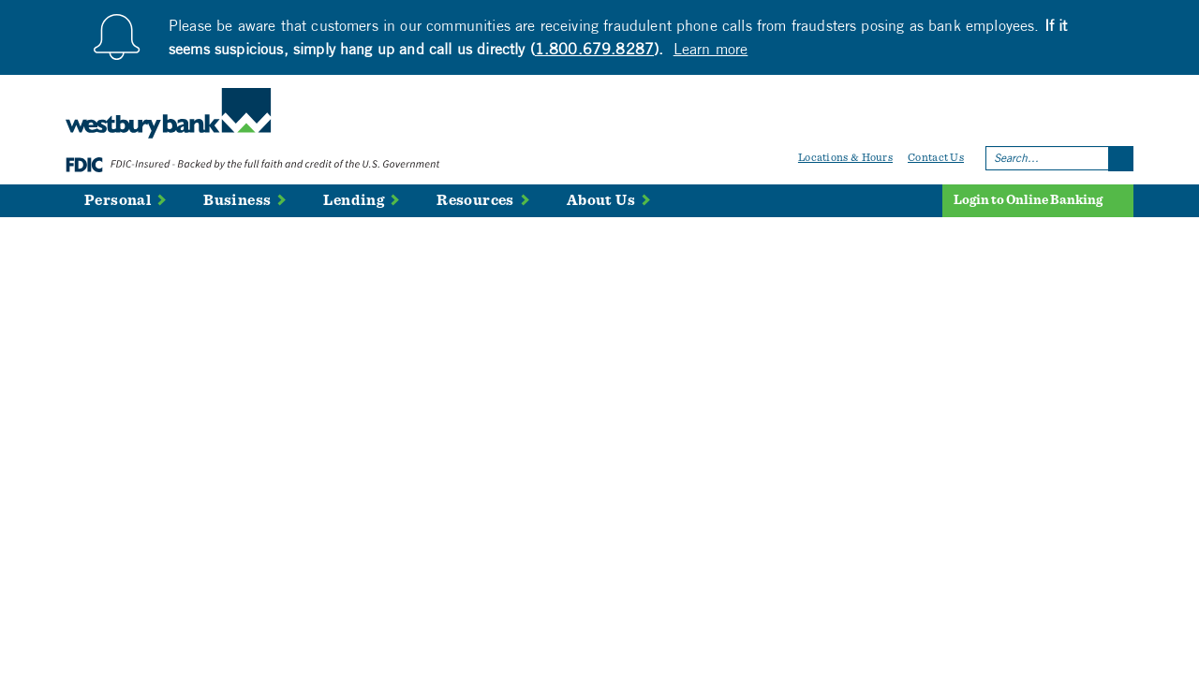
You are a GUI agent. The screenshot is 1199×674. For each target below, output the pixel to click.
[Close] (1124, 23)
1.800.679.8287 (594, 48)
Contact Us (936, 157)
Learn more (711, 48)
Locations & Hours (845, 157)
